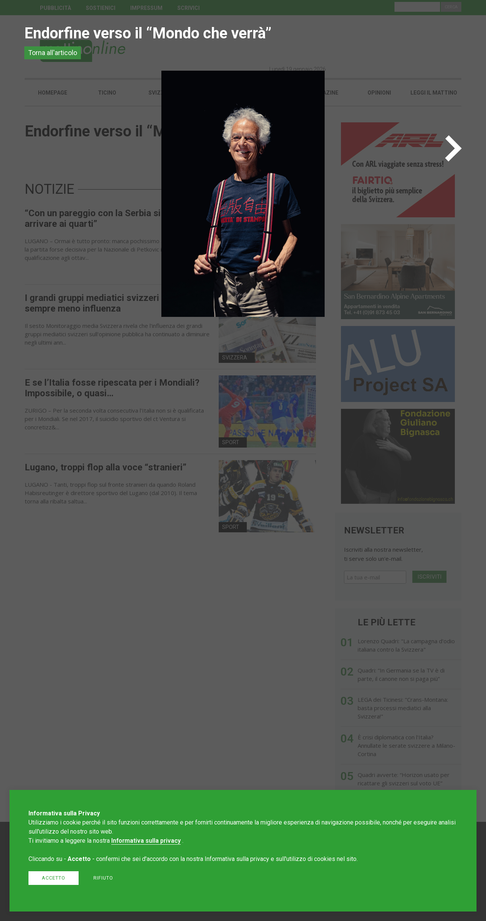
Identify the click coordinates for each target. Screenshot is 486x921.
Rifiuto (103, 878)
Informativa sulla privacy (146, 840)
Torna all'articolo (52, 53)
